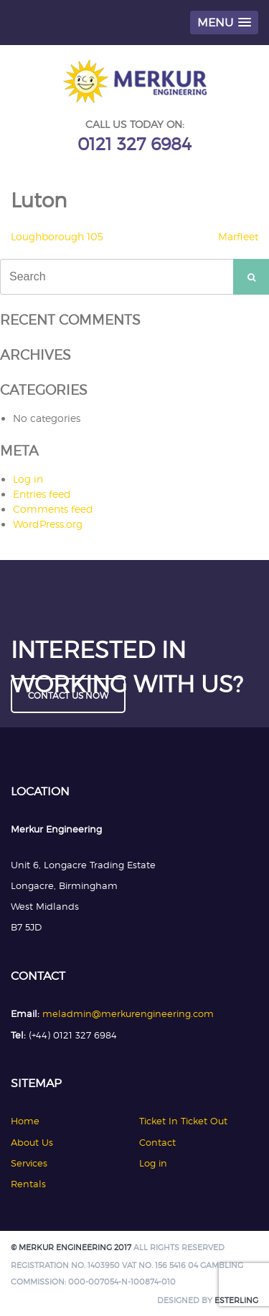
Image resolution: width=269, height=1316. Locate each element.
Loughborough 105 (57, 236)
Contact (157, 1142)
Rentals (28, 1183)
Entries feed (42, 494)
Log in (28, 479)
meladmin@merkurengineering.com (128, 1013)
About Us (32, 1142)
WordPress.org (47, 524)
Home (25, 1120)
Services (29, 1163)
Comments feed (53, 509)
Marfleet (238, 236)
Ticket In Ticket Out (183, 1120)
